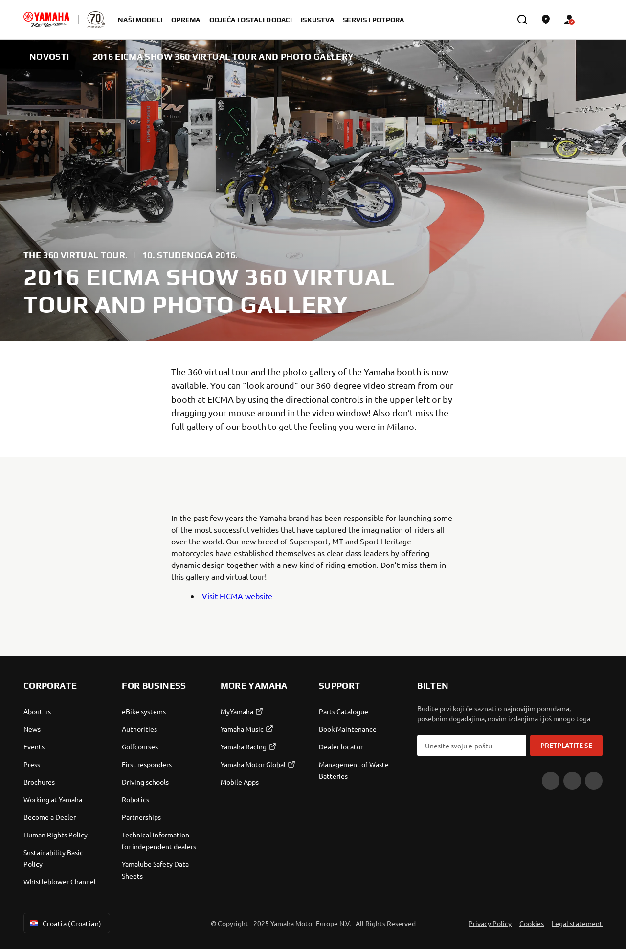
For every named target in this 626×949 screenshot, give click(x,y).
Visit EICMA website (237, 596)
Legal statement (577, 923)
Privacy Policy (490, 923)
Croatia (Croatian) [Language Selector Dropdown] (65, 923)
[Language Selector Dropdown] (593, 19)
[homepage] (46, 19)
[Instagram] (594, 781)
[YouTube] (550, 781)
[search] (522, 19)
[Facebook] (572, 781)
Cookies (531, 923)
